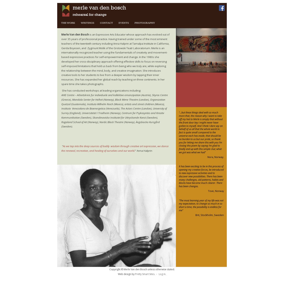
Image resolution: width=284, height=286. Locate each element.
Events (124, 22)
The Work (68, 22)
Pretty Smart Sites (144, 274)
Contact (106, 22)
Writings (87, 22)
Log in (162, 274)
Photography (145, 22)
